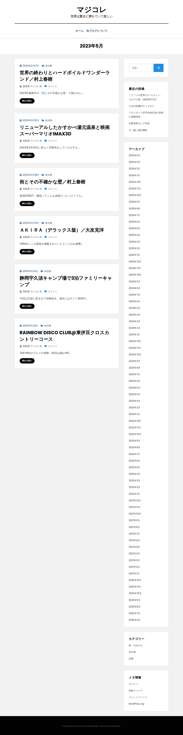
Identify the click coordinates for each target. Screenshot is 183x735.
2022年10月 (135, 433)
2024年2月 (134, 327)
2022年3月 (134, 480)
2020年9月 (135, 599)
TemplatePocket (90, 726)
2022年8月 (134, 447)
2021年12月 (135, 500)
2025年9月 (134, 201)
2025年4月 (134, 234)
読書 (131, 658)
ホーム (79, 31)
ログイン (133, 683)
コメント (52, 86)
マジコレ (91, 10)
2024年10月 (135, 274)
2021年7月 (134, 533)
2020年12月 (135, 579)
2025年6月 (134, 221)
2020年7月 (134, 613)
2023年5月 (134, 387)
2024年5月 (134, 307)
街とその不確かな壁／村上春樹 (52, 181)
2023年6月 (134, 380)
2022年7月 (134, 453)
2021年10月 (135, 513)
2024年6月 (134, 301)
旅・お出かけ (136, 645)
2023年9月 (134, 360)
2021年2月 (134, 566)
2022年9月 (134, 440)
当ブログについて (98, 31)
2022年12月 (135, 420)
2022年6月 (134, 460)
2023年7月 (134, 374)
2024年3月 (134, 321)
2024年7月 (134, 294)
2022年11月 (135, 427)
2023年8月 (135, 367)
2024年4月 (135, 314)
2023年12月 (135, 341)
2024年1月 (134, 334)
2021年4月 (134, 553)
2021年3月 (134, 560)
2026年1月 (134, 175)
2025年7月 (134, 215)
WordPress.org (136, 703)
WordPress (116, 726)
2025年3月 (134, 241)
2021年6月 (134, 540)
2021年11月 (135, 506)
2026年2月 (134, 168)
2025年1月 (134, 254)
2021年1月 (134, 573)
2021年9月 (134, 520)
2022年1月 (134, 493)
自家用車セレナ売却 (139, 123)
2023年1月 (134, 414)
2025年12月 (135, 181)
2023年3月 (134, 400)
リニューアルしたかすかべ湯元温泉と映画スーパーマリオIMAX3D (65, 130)
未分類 (48, 65)
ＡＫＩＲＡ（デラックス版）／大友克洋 (62, 230)
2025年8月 (135, 208)
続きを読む (27, 100)
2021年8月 (134, 526)
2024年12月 (135, 261)
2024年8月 (135, 288)
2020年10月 (135, 593)
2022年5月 (134, 467)
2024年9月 (134, 281)
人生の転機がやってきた (141, 105)
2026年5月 (134, 155)
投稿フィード (136, 690)
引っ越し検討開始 (138, 129)
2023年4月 (134, 394)
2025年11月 (135, 188)
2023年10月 (135, 354)
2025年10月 (135, 195)
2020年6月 (135, 619)
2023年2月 (134, 407)
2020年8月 (135, 606)
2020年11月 (135, 586)
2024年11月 (135, 268)
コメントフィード (138, 697)
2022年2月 (134, 487)
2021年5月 (134, 546)
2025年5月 (134, 228)
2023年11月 (135, 347)
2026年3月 (134, 161)
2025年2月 (134, 248)
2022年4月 (134, 473)
